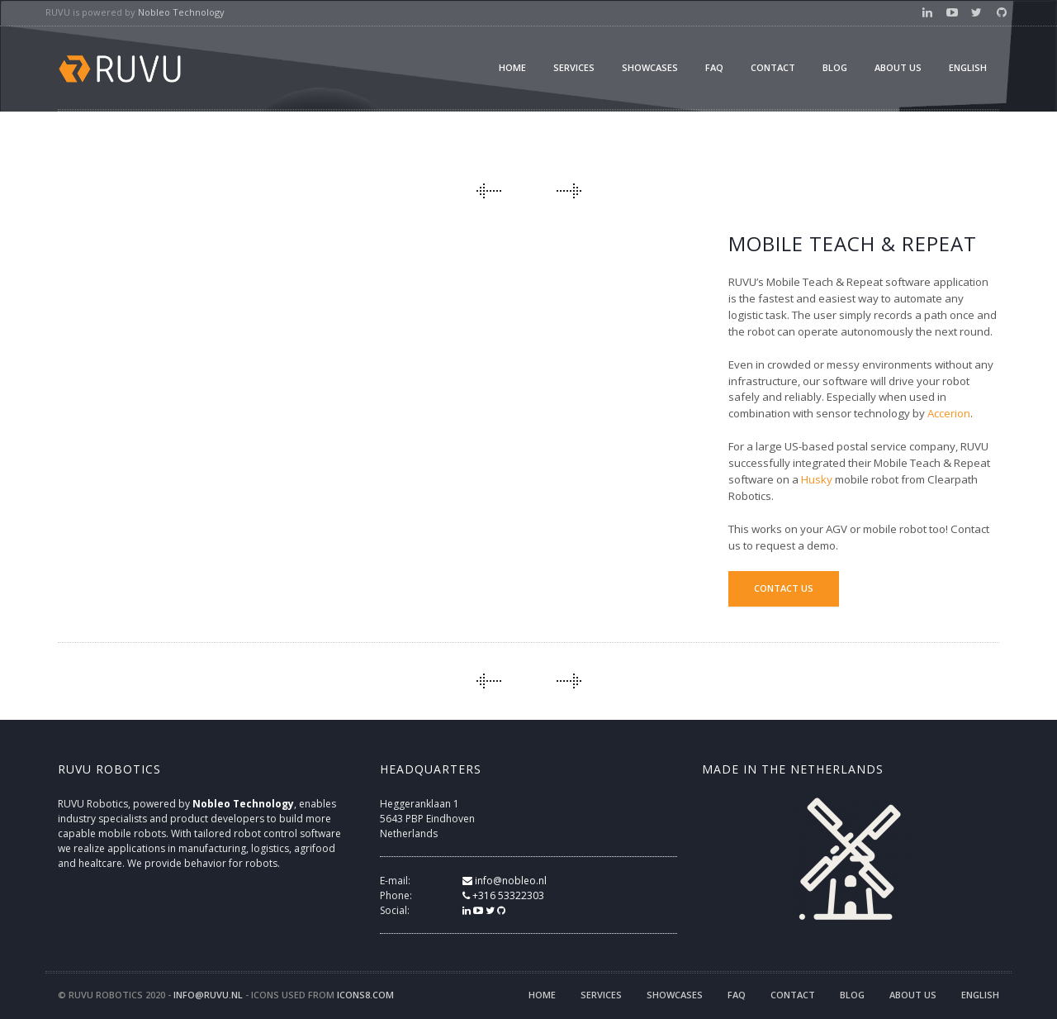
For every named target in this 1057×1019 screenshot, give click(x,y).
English (968, 67)
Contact (773, 67)
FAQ (714, 67)
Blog (834, 67)
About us (898, 67)
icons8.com (365, 994)
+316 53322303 (503, 895)
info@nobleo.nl (504, 881)
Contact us (783, 588)
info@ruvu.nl (208, 994)
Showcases (650, 67)
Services (574, 67)
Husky (816, 479)
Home (512, 67)
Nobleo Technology (181, 12)
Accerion (948, 413)
